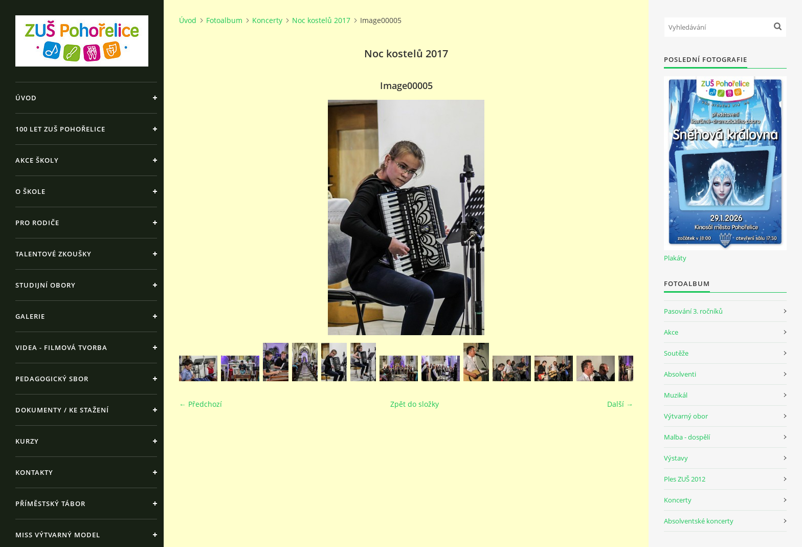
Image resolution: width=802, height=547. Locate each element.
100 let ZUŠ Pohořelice (60, 129)
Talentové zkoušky (53, 253)
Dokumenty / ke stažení (62, 409)
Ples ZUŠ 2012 (684, 479)
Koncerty (267, 20)
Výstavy (676, 458)
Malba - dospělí (687, 437)
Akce (671, 332)
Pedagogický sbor (51, 378)
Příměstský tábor (50, 503)
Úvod (26, 97)
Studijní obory (45, 285)
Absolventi (680, 374)
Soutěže (676, 353)
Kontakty (34, 472)
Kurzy (27, 441)
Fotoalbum (224, 20)
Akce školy (37, 160)
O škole (30, 191)
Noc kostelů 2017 (321, 20)
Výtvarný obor (686, 416)
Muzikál (675, 395)
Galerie (30, 316)
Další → (620, 404)
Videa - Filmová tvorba (61, 347)
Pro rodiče (37, 222)
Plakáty (675, 257)
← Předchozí (200, 404)
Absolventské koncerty (698, 521)
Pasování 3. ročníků (693, 311)
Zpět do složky (414, 404)
